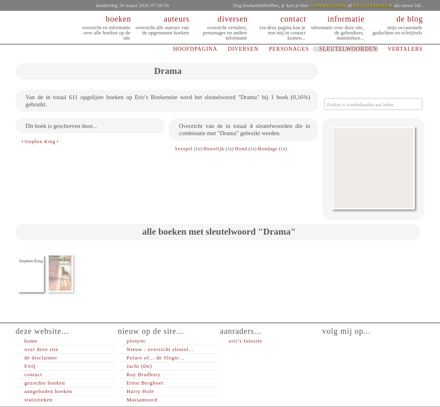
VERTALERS (405, 49)
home (31, 341)
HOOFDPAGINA (195, 49)
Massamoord (142, 400)
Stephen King (39, 141)
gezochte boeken (44, 383)
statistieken (38, 400)
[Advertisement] (373, 168)
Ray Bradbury (144, 374)
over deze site (41, 349)
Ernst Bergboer (145, 383)
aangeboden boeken (48, 391)
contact (33, 374)
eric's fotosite (245, 341)
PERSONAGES (289, 49)
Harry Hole (140, 391)
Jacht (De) (139, 366)
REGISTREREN (372, 5)
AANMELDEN (328, 5)
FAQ (30, 366)
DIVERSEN (243, 49)
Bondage (268, 149)
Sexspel (183, 149)
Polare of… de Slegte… (156, 358)
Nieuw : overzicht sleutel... (160, 349)
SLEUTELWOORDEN (348, 49)
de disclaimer (40, 358)
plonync (136, 341)
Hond (241, 149)
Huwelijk (213, 149)
